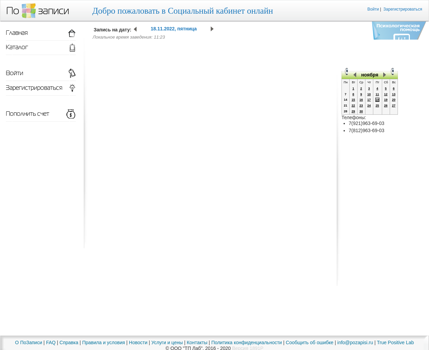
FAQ (51, 342)
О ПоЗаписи (28, 342)
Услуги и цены (167, 342)
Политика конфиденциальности (246, 342)
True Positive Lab (395, 342)
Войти (373, 9)
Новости (138, 342)
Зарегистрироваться (403, 9)
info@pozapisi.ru (355, 342)
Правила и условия (103, 342)
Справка (68, 342)
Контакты (197, 342)
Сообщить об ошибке (309, 342)
